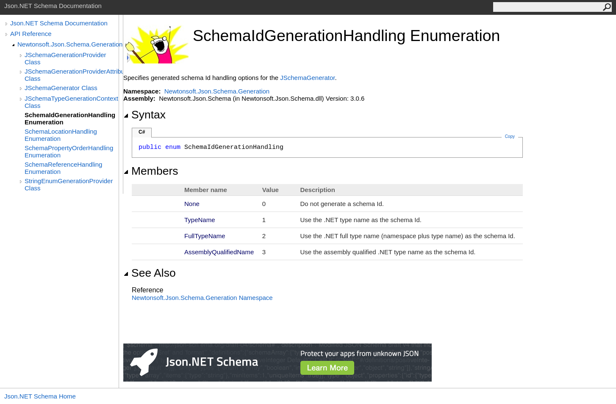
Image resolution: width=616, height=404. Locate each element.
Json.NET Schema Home (40, 396)
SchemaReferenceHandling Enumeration (63, 168)
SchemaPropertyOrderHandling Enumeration (69, 151)
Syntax (144, 114)
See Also (149, 273)
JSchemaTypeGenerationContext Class (71, 102)
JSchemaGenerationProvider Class (65, 58)
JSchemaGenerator (307, 77)
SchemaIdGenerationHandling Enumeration (70, 118)
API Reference (31, 33)
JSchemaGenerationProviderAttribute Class (74, 75)
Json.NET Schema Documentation (59, 23)
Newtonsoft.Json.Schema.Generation (69, 44)
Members (150, 171)
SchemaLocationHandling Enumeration (61, 135)
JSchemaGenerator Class (61, 87)
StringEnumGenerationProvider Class (69, 184)
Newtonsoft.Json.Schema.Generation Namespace (202, 297)
